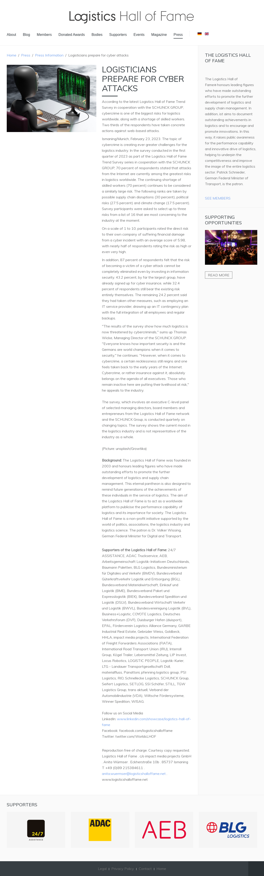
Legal (102, 868)
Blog (26, 35)
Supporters (118, 35)
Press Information (49, 55)
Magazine (159, 35)
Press (178, 35)
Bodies (97, 35)
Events (139, 35)
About (11, 35)
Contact (145, 868)
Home (11, 55)
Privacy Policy (122, 868)
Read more (218, 275)
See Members (218, 198)
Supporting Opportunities (223, 220)
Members (44, 35)
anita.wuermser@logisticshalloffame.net (134, 773)
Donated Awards (72, 35)
